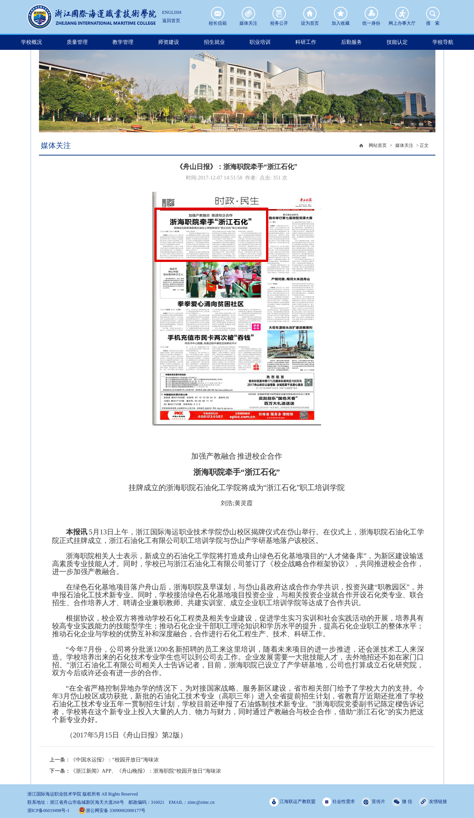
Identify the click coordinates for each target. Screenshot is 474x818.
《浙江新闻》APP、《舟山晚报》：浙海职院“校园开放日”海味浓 (145, 771)
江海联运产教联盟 (292, 801)
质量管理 (77, 42)
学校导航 (442, 42)
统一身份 (371, 13)
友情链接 (433, 801)
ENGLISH (171, 12)
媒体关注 (248, 13)
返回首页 (171, 20)
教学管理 (122, 42)
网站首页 (378, 145)
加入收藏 (341, 13)
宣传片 (373, 801)
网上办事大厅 (402, 13)
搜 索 (433, 13)
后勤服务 (351, 42)
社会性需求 (338, 801)
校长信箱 (218, 13)
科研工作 (305, 42)
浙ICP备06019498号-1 (48, 810)
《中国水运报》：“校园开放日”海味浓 (114, 760)
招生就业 (214, 42)
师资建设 (168, 42)
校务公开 (279, 13)
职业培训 (260, 42)
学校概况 (31, 42)
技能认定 (397, 42)
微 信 (402, 801)
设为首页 (310, 13)
